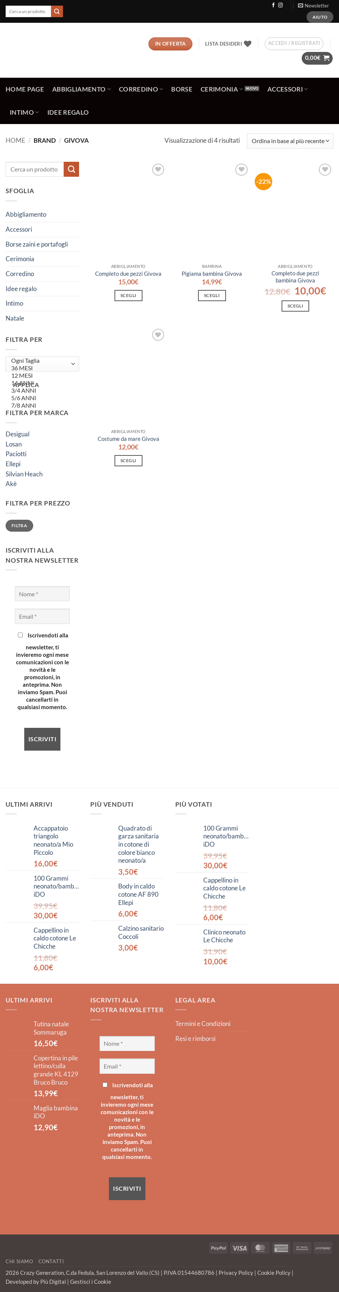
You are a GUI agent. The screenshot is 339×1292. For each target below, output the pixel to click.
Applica (26, 384)
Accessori (287, 89)
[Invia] (57, 11)
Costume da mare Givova (128, 438)
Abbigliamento (81, 89)
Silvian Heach (24, 474)
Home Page (25, 89)
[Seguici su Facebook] (273, 5)
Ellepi (13, 464)
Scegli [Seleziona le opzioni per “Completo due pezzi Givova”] (128, 295)
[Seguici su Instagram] (280, 5)
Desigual (17, 434)
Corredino (141, 89)
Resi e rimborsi (195, 1038)
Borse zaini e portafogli (37, 244)
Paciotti (16, 454)
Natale (15, 318)
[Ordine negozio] (290, 140)
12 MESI (40, 375)
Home (15, 140)
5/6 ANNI (40, 398)
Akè (11, 484)
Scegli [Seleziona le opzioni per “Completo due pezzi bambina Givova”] (295, 306)
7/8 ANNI (40, 405)
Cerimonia (222, 89)
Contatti (51, 1261)
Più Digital (53, 1281)
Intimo (24, 112)
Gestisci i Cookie (90, 1281)
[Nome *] (42, 593)
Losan (14, 444)
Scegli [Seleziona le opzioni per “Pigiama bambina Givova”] (212, 295)
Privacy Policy (236, 1272)
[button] (313, 5)
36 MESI (40, 368)
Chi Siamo (19, 1261)
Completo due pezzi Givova (128, 273)
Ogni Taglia (40, 360)
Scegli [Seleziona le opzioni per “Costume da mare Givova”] (128, 460)
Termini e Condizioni (202, 1023)
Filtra (19, 525)
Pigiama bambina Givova (212, 273)
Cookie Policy (274, 1272)
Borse (181, 89)
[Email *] (42, 616)
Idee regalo (68, 112)
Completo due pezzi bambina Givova (295, 277)
